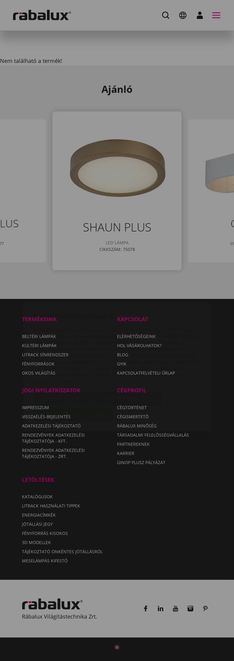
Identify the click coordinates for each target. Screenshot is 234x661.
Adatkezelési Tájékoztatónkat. (65, 345)
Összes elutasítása (128, 362)
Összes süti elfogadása (73, 378)
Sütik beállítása (64, 362)
